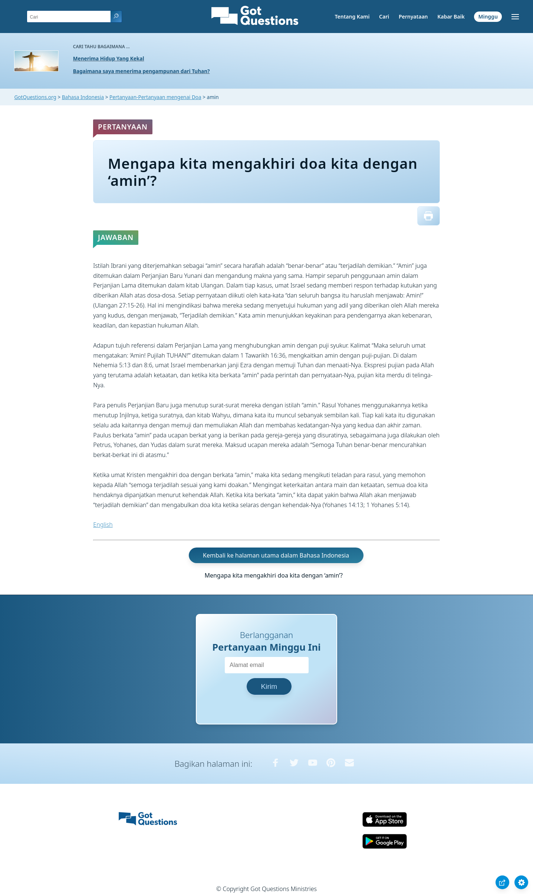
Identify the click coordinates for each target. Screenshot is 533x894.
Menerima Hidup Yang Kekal (108, 58)
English (102, 524)
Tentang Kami (352, 16)
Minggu (487, 16)
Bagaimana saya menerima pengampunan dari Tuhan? (141, 71)
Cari (384, 16)
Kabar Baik (451, 16)
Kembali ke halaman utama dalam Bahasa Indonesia (276, 555)
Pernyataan (413, 16)
